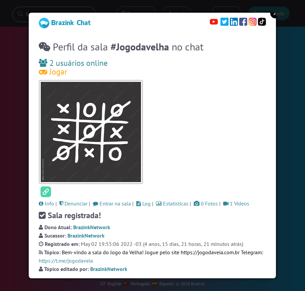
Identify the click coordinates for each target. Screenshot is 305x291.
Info (46, 203)
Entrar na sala (112, 203)
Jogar (53, 71)
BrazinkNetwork (91, 227)
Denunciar (73, 203)
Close (275, 13)
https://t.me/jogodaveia (66, 260)
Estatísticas (172, 203)
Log (143, 203)
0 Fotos (206, 203)
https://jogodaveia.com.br (210, 252)
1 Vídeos (236, 203)
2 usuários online (73, 63)
